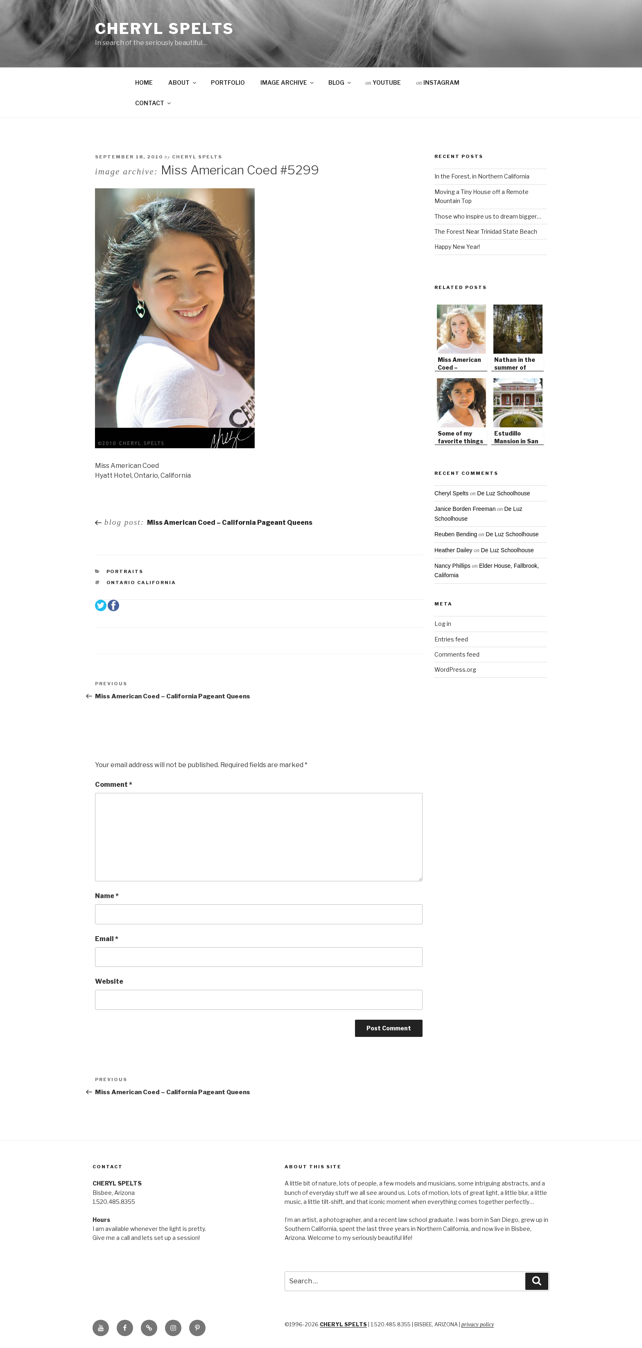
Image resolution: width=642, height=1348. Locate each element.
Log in (442, 623)
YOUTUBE (383, 82)
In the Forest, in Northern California (481, 176)
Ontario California (141, 582)
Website (109, 981)
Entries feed (451, 639)
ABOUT (182, 82)
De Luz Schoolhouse (503, 493)
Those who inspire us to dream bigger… (487, 216)
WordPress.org (455, 669)
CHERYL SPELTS (343, 1324)
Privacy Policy (477, 1324)
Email (106, 939)
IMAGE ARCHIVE (287, 82)
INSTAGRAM (437, 82)
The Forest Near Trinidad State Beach (485, 231)
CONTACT (153, 102)
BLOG (340, 82)
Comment (113, 784)
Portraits (125, 571)
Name (107, 896)
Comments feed (456, 654)
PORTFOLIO (228, 82)
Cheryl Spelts (164, 29)
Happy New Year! (457, 246)
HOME (144, 82)
